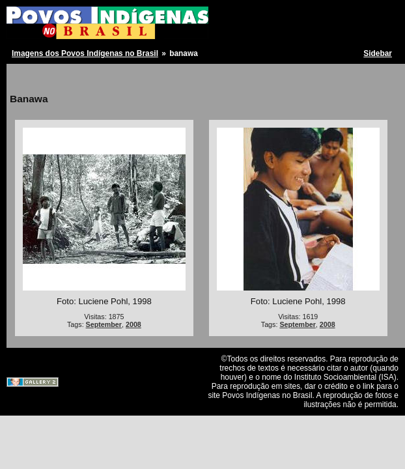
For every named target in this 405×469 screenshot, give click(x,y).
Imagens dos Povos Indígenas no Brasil (85, 53)
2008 (133, 324)
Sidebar (377, 53)
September (104, 324)
